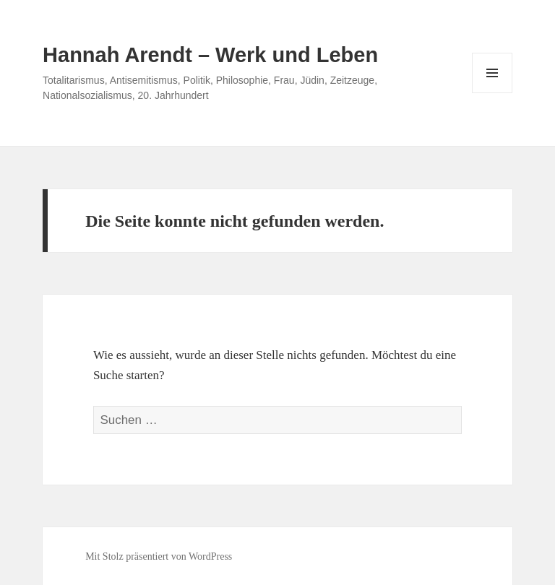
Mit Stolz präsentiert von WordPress (158, 556)
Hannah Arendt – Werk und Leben (210, 54)
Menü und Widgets (492, 92)
